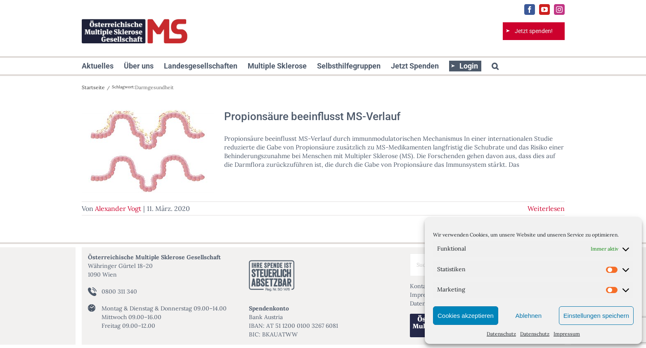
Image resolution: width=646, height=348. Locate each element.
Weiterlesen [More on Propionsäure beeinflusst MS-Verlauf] (546, 208)
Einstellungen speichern (596, 315)
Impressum (567, 334)
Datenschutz (501, 334)
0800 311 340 (119, 291)
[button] (495, 66)
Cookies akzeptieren (466, 315)
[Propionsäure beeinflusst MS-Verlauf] (148, 151)
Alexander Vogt (118, 208)
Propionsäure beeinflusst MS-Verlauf (312, 116)
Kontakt (420, 286)
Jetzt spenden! (534, 31)
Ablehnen (529, 315)
